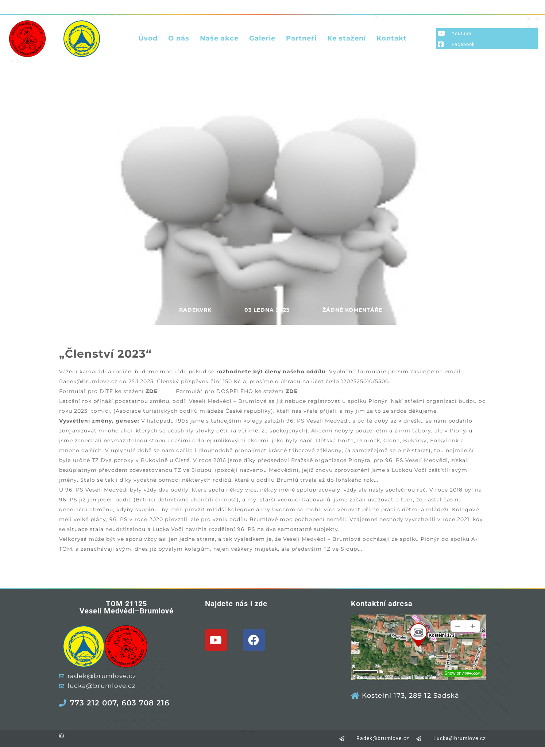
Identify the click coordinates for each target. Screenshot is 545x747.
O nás (178, 38)
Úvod (148, 38)
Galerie (262, 38)
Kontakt (391, 38)
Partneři (301, 38)
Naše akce (219, 38)
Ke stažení (346, 38)
